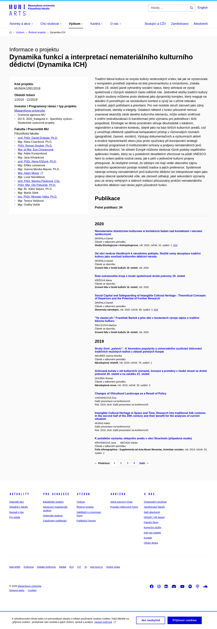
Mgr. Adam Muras (30, 173)
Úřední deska (151, 543)
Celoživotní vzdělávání (55, 520)
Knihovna (29, 567)
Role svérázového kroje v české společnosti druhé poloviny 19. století (140, 276)
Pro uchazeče (56, 494)
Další (143, 463)
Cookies (32, 590)
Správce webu (16, 590)
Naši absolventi (152, 512)
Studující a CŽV (155, 23)
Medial (62, 567)
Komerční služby (152, 527)
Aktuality (19, 494)
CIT (79, 567)
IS (85, 567)
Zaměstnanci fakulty (154, 507)
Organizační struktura (155, 502)
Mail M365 (14, 567)
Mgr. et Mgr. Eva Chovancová (35, 149)
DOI (175, 245)
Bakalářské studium (53, 502)
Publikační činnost (86, 520)
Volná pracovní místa (121, 502)
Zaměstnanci (180, 23)
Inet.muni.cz (96, 567)
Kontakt (148, 537)
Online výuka (113, 567)
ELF (72, 567)
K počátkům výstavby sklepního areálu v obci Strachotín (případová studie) (143, 438)
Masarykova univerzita (29, 110)
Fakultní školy (151, 522)
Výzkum (83, 494)
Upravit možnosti (105, 623)
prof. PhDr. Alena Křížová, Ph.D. (37, 161)
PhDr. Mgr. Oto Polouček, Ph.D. (37, 185)
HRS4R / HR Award (154, 517)
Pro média (14, 517)
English (203, 7)
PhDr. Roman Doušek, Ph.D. (35, 145)
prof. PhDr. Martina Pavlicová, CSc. (39, 181)
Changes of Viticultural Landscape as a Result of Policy (130, 393)
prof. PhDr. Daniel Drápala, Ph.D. (38, 137)
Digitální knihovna (46, 567)
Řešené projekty (85, 507)
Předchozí (102, 463)
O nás (149, 494)
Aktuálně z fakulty (18, 507)
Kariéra (118, 494)
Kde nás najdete (152, 532)
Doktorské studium (53, 515)
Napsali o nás (16, 512)
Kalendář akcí (16, 502)
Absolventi (201, 23)
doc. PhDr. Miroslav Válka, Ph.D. (37, 196)
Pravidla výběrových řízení (124, 507)
